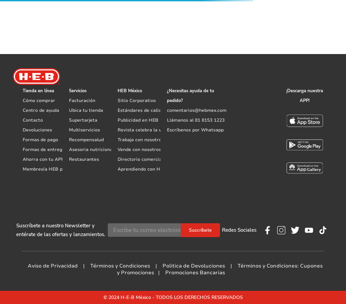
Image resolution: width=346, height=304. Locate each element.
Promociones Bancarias (195, 272)
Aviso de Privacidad (53, 265)
